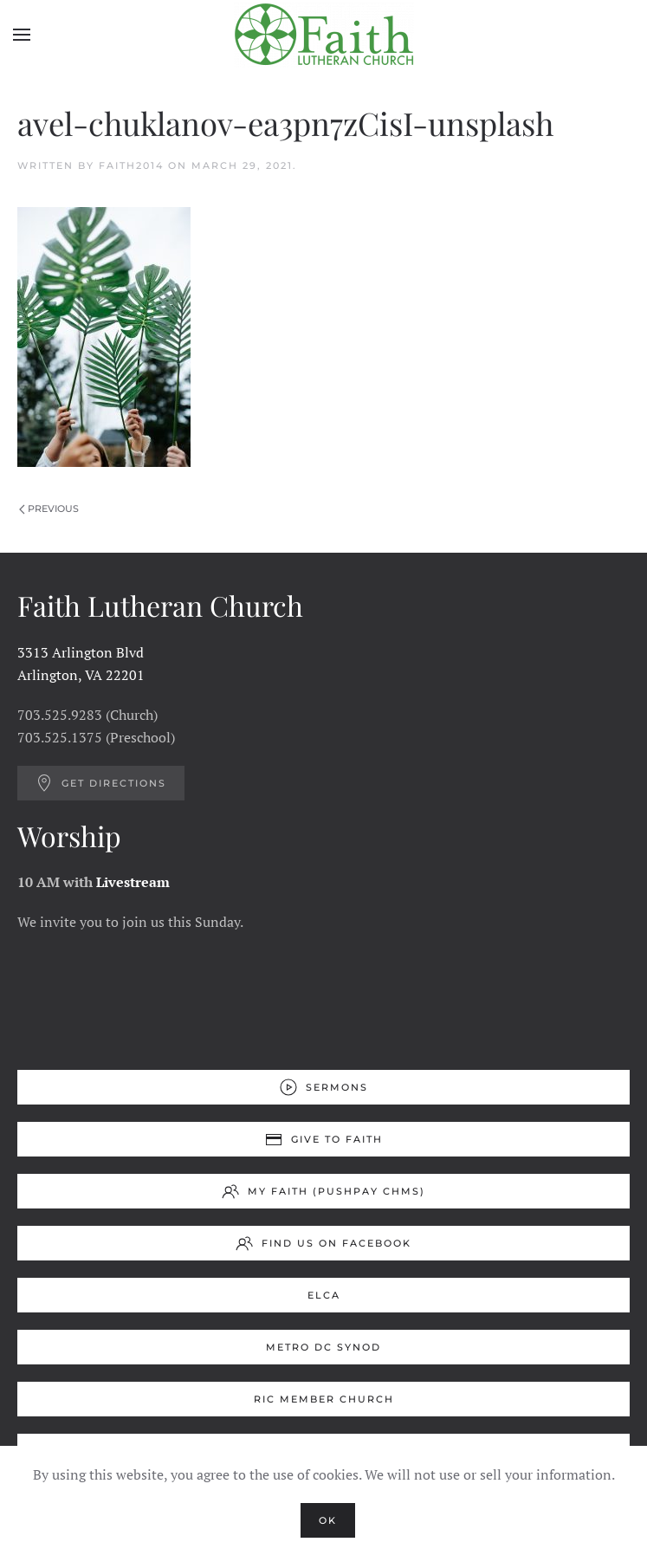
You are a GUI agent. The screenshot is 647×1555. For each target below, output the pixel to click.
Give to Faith (324, 1139)
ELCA (323, 1295)
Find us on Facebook (323, 1243)
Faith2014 (131, 165)
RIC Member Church (324, 1399)
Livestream (133, 881)
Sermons (324, 1087)
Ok (328, 1520)
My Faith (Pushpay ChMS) (323, 1191)
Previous (49, 508)
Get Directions (101, 783)
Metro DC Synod (323, 1347)
